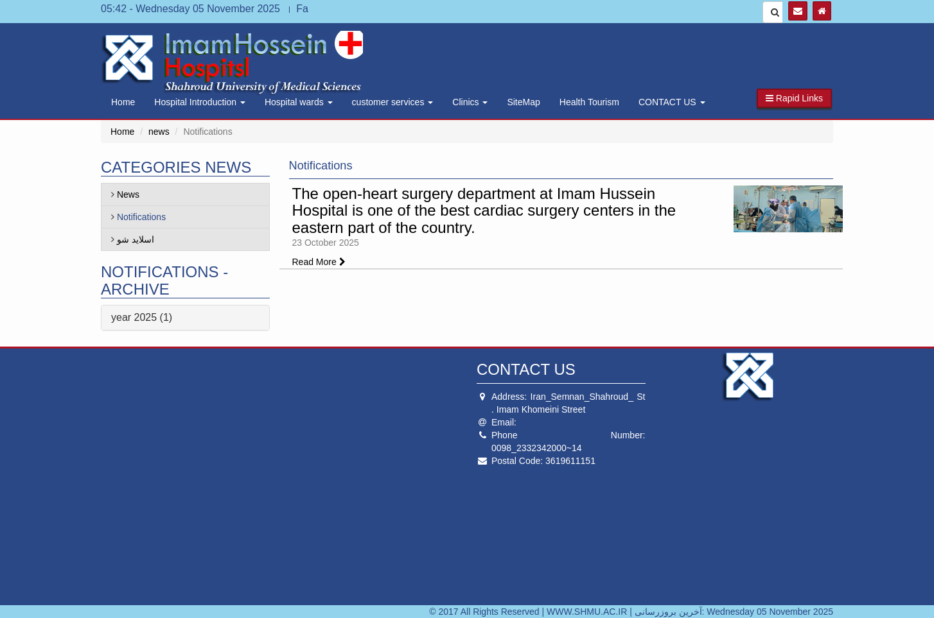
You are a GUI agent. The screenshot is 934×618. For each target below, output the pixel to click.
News (128, 194)
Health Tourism (589, 102)
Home (123, 102)
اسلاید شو (135, 239)
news (159, 131)
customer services (393, 102)
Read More (319, 262)
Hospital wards (299, 102)
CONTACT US (672, 102)
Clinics (470, 102)
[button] (794, 98)
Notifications (141, 217)
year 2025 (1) (141, 317)
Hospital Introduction (199, 102)
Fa (302, 8)
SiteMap (523, 102)
